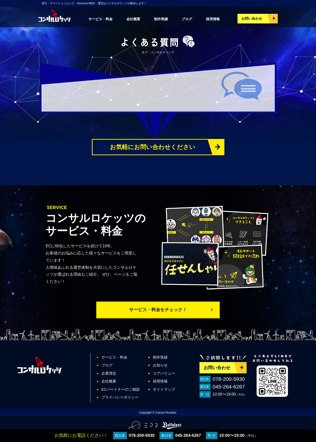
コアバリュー (164, 373)
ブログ (187, 19)
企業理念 (108, 373)
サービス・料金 (100, 19)
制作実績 (161, 19)
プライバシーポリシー (119, 397)
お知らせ (160, 365)
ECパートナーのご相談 (120, 389)
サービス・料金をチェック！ (158, 309)
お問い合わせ (251, 18)
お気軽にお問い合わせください (152, 147)
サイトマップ (164, 389)
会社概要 (133, 19)
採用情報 (213, 19)
